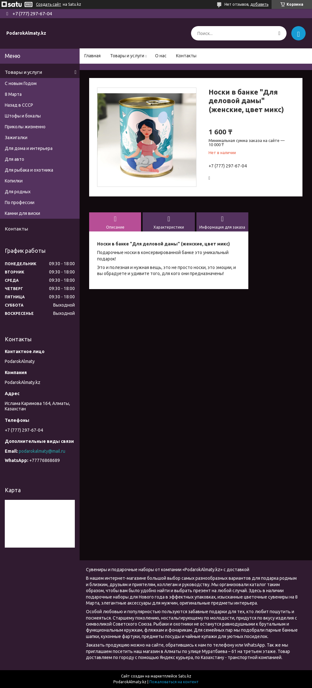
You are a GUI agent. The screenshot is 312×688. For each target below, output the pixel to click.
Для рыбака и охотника (29, 170)
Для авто (14, 159)
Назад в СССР (19, 105)
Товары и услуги (127, 55)
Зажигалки (16, 137)
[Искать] (279, 33)
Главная (92, 55)
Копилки (14, 180)
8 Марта (13, 94)
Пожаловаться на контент (174, 682)
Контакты (186, 55)
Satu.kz (184, 676)
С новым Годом (21, 83)
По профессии (19, 202)
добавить (259, 4)
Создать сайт (48, 4)
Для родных (18, 191)
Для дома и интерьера (29, 148)
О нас (161, 55)
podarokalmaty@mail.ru (42, 451)
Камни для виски (22, 213)
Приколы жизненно (25, 126)
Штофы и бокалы (23, 115)
